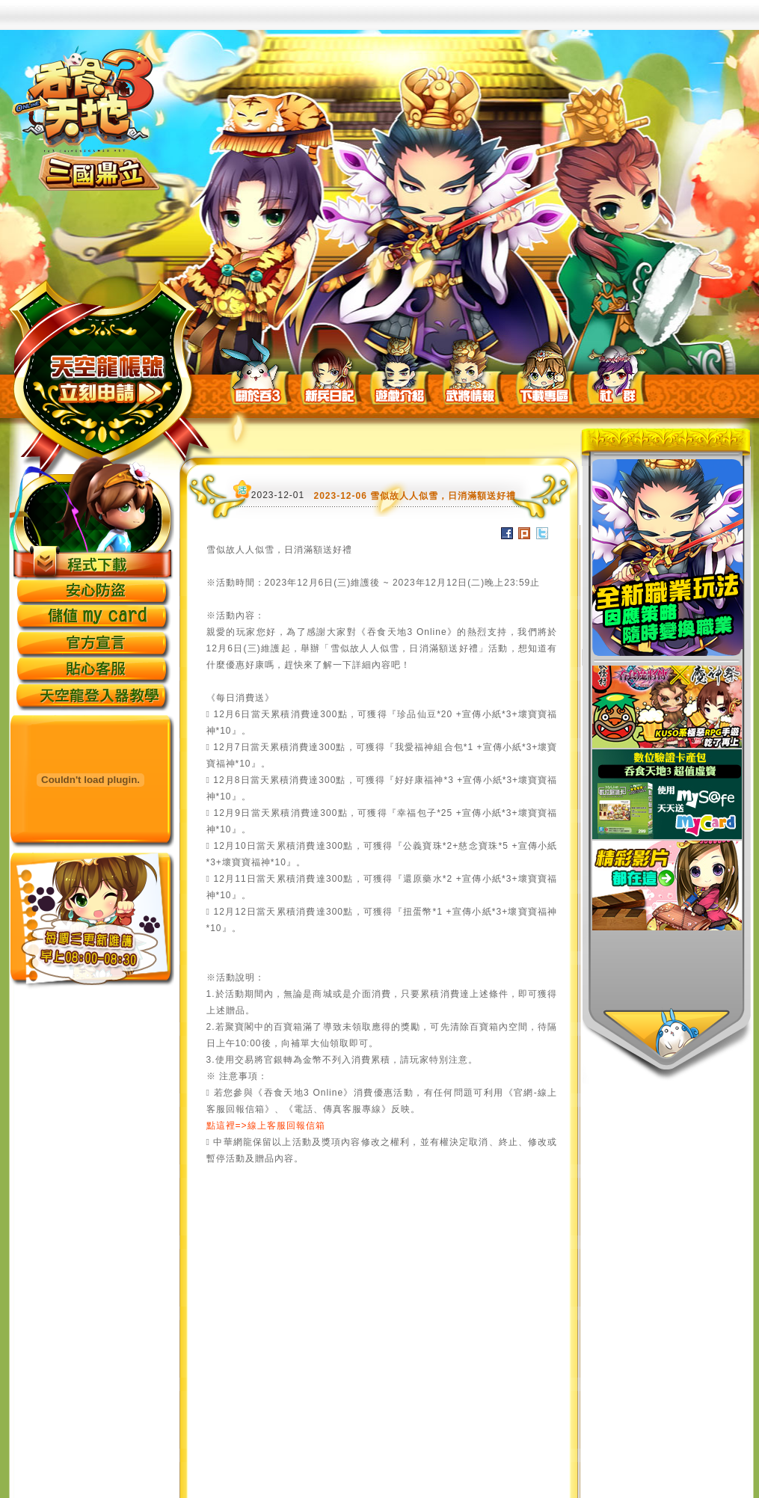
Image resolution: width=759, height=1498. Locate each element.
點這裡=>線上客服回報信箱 (265, 1125)
